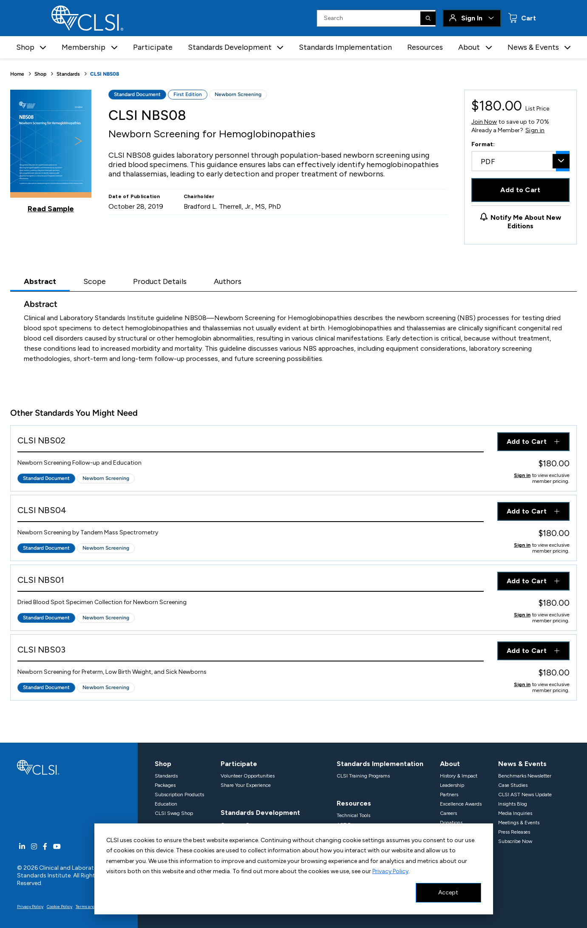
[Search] (428, 18)
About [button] (469, 47)
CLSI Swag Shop (174, 813)
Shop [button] (25, 47)
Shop (40, 74)
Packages (165, 785)
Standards (68, 74)
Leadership (452, 785)
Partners (449, 794)
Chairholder (199, 196)
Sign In (471, 18)
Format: (483, 144)
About (450, 764)
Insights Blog (512, 804)
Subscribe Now (515, 841)
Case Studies (512, 785)
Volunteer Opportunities (248, 776)
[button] (43, 47)
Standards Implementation (345, 47)
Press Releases (514, 832)
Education (166, 804)
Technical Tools (353, 815)
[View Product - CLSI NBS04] (250, 512)
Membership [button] (83, 47)
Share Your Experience (246, 785)
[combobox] (520, 161)
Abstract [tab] (40, 281)
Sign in (534, 130)
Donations (451, 823)
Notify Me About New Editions (526, 221)
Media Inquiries (515, 813)
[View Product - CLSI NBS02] (250, 442)
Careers (448, 813)
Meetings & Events (518, 823)
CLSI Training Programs (363, 776)
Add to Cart (520, 190)
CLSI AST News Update (525, 794)
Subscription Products (179, 794)
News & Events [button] (533, 47)
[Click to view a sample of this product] (50, 151)
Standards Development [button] (230, 47)
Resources (425, 47)
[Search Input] (376, 18)
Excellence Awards (461, 804)
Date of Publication (134, 196)
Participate (153, 47)
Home (17, 74)
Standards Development (260, 813)
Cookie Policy (59, 906)
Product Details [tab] (160, 281)
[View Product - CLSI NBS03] (250, 651)
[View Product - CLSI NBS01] (250, 582)
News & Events (522, 764)
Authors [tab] (227, 281)
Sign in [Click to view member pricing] (522, 475)
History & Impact (458, 776)
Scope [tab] (94, 281)
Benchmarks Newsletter (524, 776)
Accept (448, 892)
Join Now (484, 121)
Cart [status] (527, 18)
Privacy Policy (390, 871)
